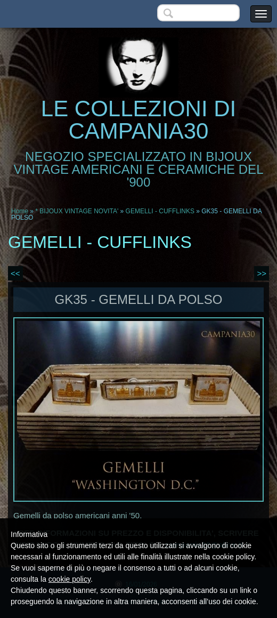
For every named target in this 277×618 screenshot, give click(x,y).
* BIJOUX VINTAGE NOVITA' (76, 211)
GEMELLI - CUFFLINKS (160, 211)
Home (19, 211)
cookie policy (69, 579)
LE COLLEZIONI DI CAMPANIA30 (138, 119)
